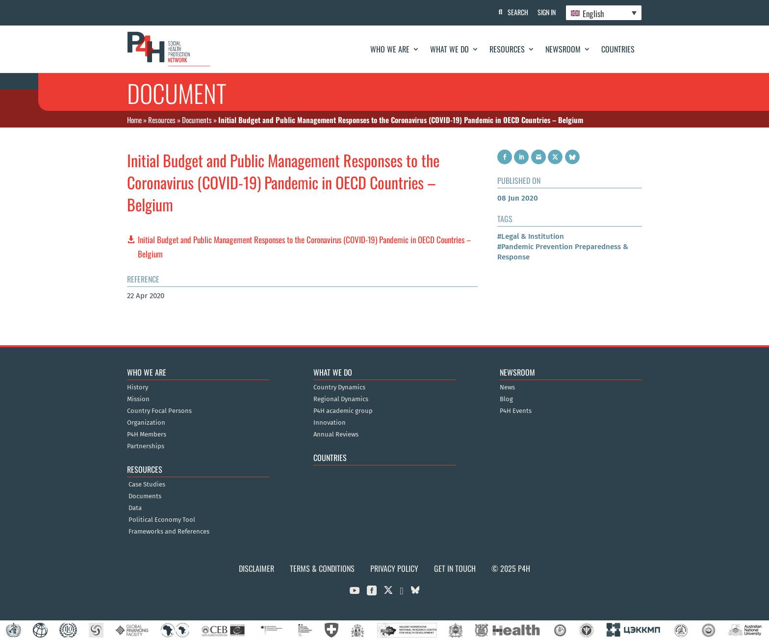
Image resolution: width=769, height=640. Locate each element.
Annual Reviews (336, 434)
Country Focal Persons (159, 411)
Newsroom (563, 49)
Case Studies (146, 484)
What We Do (449, 49)
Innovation (329, 422)
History (137, 387)
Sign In (547, 12)
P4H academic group (343, 411)
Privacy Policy (394, 568)
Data (135, 508)
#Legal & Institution (530, 236)
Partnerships (145, 446)
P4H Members (146, 434)
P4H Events (516, 411)
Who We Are (390, 49)
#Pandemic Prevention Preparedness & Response (562, 251)
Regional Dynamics (340, 399)
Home (134, 119)
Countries (618, 49)
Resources (507, 49)
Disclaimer (256, 568)
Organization (146, 422)
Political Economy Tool (161, 519)
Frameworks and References (168, 531)
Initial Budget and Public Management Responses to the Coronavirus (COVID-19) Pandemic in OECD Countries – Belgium (304, 246)
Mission (138, 399)
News (507, 387)
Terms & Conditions (322, 568)
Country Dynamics (339, 387)
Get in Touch (455, 568)
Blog (506, 399)
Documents (197, 119)
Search (517, 12)
